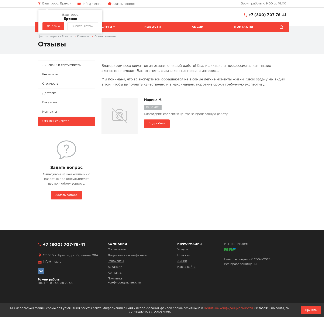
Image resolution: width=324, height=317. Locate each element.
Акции (197, 27)
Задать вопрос (124, 4)
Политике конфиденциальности (228, 308)
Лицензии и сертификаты (61, 65)
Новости (152, 27)
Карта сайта (186, 267)
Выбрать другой (82, 26)
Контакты (243, 27)
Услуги (105, 27)
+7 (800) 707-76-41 (267, 15)
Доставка (49, 93)
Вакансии (49, 102)
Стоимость (50, 84)
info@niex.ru (92, 4)
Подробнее (156, 123)
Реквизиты (50, 74)
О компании (117, 249)
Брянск (56, 3)
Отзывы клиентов (55, 121)
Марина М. (153, 100)
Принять (311, 310)
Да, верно (53, 26)
